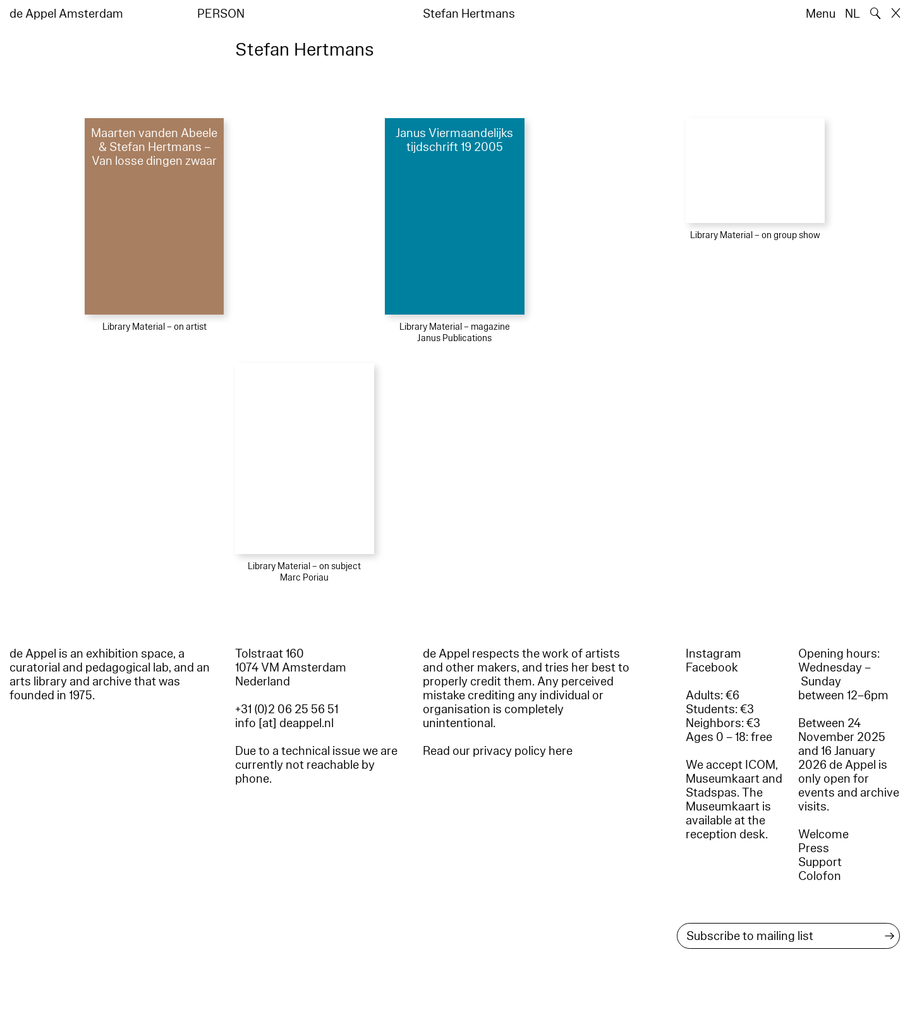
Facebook (712, 668)
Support (820, 862)
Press (813, 848)
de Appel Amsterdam (66, 14)
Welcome (823, 834)
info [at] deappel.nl (284, 723)
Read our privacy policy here (498, 751)
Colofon (819, 876)
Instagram (713, 654)
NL (852, 14)
